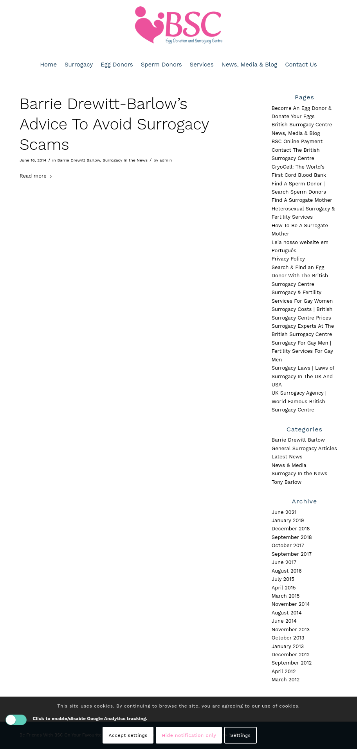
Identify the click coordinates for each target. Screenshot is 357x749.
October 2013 (288, 638)
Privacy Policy (288, 259)
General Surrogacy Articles (304, 448)
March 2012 (286, 680)
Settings (241, 735)
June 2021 (284, 512)
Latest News (287, 457)
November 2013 (291, 629)
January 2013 (288, 646)
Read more (37, 176)
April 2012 (284, 671)
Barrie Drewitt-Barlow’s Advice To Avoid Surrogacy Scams (114, 124)
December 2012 (291, 654)
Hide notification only (189, 735)
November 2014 (291, 604)
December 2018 (291, 529)
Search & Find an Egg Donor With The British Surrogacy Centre (300, 275)
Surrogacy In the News (125, 160)
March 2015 (286, 596)
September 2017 (292, 554)
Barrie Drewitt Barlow (78, 160)
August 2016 (287, 571)
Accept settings (128, 735)
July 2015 (283, 579)
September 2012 (292, 663)
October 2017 (288, 545)
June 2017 (284, 562)
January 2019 (288, 520)
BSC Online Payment (297, 141)
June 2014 (284, 621)
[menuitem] (48, 64)
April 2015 (284, 588)
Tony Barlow (287, 482)
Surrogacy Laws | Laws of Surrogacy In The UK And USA (303, 376)
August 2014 (287, 613)
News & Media (289, 465)
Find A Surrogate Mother (302, 200)
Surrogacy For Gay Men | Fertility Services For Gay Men (302, 351)
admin (165, 160)
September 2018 (292, 537)
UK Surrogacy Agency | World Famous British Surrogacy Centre (299, 401)
